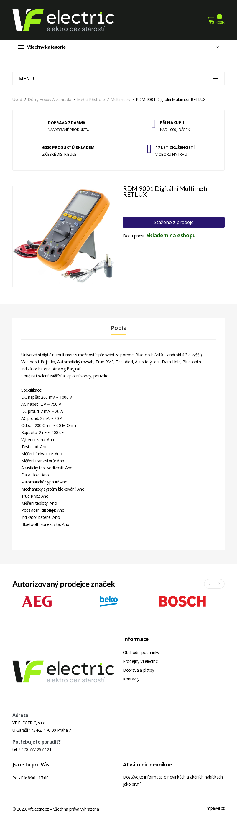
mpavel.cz (216, 808)
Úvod (17, 99)
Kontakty (131, 679)
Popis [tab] (118, 328)
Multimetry (120, 99)
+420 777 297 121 (35, 749)
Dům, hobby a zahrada (49, 99)
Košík (216, 20)
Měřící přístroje (91, 99)
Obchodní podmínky (141, 652)
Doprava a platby (138, 670)
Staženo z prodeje (174, 222)
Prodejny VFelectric (140, 661)
